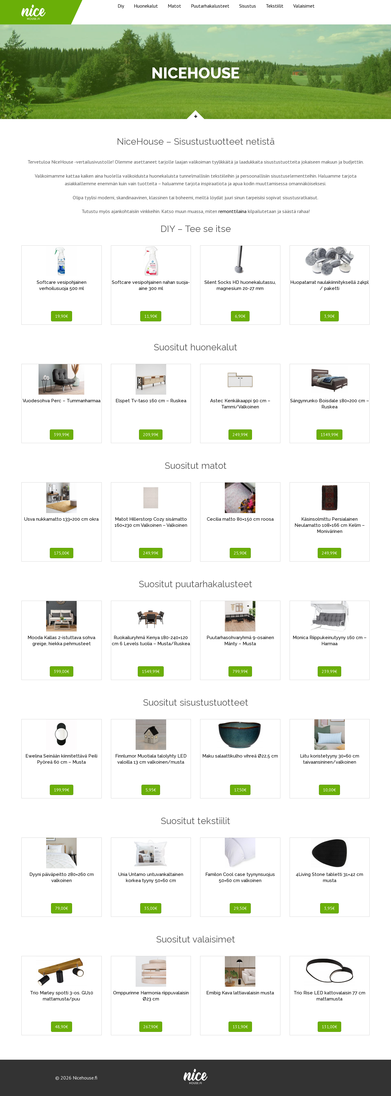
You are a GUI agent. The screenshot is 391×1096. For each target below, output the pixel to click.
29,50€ (240, 908)
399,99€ (61, 434)
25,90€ (240, 553)
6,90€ (240, 316)
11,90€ (150, 316)
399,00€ (61, 671)
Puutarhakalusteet (210, 6)
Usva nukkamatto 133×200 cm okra (61, 519)
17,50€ (240, 790)
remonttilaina (232, 211)
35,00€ (150, 908)
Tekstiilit (274, 6)
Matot (174, 6)
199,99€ (61, 790)
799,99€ (240, 671)
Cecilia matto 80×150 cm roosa (240, 519)
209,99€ (151, 434)
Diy (121, 6)
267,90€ (150, 1026)
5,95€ (150, 790)
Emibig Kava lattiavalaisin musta (240, 993)
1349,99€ (329, 434)
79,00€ (61, 908)
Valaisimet (304, 6)
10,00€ (329, 790)
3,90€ (329, 316)
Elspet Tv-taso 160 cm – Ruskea (150, 400)
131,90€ (240, 1026)
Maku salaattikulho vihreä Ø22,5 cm (240, 756)
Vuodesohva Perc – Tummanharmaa (61, 400)
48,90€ (61, 1026)
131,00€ (329, 1026)
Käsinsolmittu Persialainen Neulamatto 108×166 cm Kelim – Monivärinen (329, 525)
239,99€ (329, 671)
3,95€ (329, 908)
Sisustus (247, 6)
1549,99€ (151, 671)
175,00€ (61, 553)
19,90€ (61, 316)
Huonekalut (146, 6)
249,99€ (240, 434)
